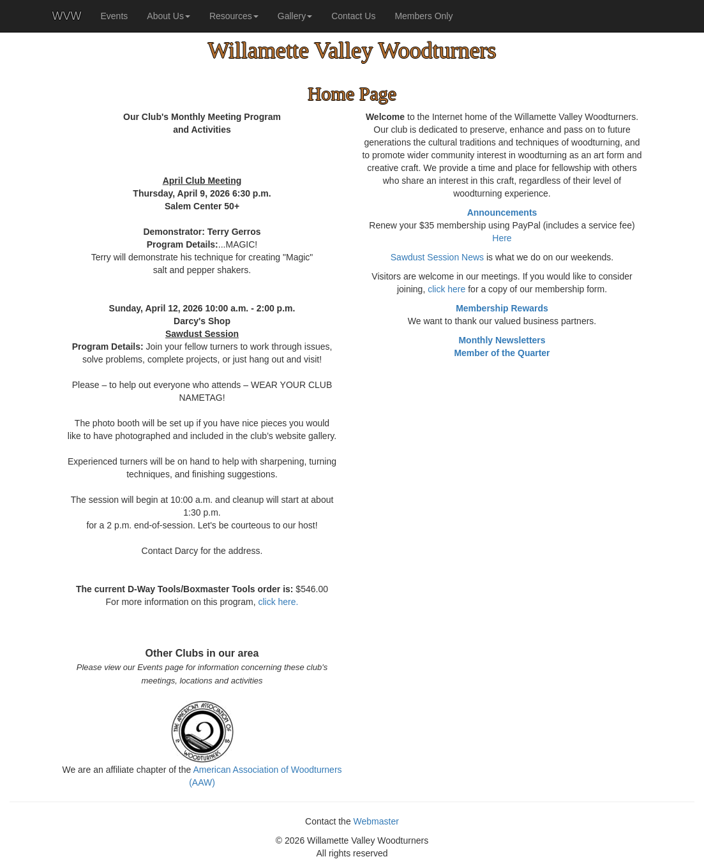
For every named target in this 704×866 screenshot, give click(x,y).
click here (446, 289)
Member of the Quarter (502, 353)
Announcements (502, 212)
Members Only (423, 16)
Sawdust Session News (437, 257)
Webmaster (376, 821)
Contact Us (353, 16)
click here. (278, 602)
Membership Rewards (502, 308)
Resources (233, 16)
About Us (168, 16)
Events (114, 16)
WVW (67, 16)
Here (501, 238)
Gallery (295, 16)
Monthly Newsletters (501, 340)
